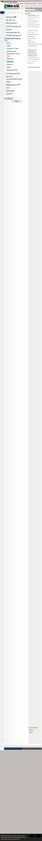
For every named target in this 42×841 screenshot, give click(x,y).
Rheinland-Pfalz (12, 70)
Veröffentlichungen (13, 35)
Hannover (10, 59)
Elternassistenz (11, 23)
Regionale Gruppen (13, 39)
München (10, 61)
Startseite (11, 17)
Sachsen (10, 64)
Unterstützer (10, 91)
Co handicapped (12, 73)
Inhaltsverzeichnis (30, 3)
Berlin (9, 43)
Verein (8, 82)
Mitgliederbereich (13, 85)
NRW (8, 46)
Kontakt (21, 3)
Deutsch (5, 2)
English (13, 2)
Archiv (9, 94)
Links (8, 88)
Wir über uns (10, 20)
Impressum (13, 3)
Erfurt (9, 67)
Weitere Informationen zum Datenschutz (10, 839)
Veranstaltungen (12, 32)
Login (40, 3)
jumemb (9, 30)
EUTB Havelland (13, 26)
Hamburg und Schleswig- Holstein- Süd (14, 53)
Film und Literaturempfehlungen (13, 78)
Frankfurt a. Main (12, 48)
